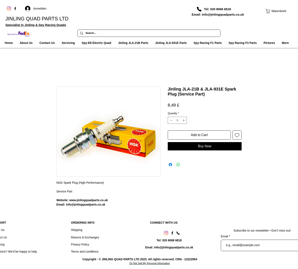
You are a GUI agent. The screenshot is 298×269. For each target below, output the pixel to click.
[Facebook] (15, 8)
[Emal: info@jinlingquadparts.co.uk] (169, 247)
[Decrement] (170, 120)
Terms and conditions (84, 251)
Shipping (76, 230)
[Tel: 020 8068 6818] (217, 9)
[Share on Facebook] (170, 164)
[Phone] (199, 9)
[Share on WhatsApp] (178, 164)
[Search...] (148, 33)
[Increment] (184, 120)
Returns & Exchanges (85, 237)
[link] (274, 11)
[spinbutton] (177, 120)
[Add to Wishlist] (237, 135)
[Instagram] (9, 8)
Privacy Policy (80, 244)
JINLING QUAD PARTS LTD (36, 18)
